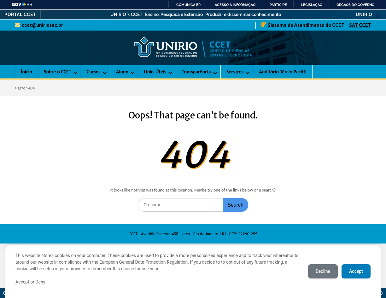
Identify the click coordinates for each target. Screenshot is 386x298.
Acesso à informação (235, 5)
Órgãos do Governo (355, 5)
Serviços (235, 72)
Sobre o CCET (57, 72)
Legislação (311, 5)
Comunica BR (188, 5)
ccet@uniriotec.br (42, 25)
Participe (278, 5)
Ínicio (26, 72)
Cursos (94, 72)
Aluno (122, 72)
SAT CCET (360, 25)
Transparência (196, 72)
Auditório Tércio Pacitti (283, 72)
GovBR (22, 4)
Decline (323, 271)
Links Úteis (155, 72)
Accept (356, 271)
